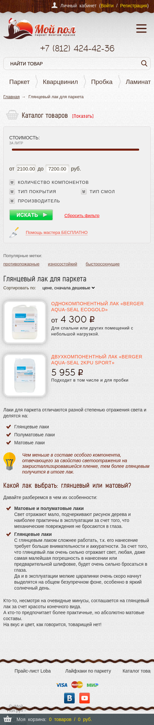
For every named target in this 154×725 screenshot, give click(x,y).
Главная (11, 96)
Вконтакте (69, 698)
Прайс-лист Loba (33, 671)
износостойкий (62, 263)
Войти (107, 5)
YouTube (84, 698)
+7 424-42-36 (77, 48)
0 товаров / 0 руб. (70, 719)
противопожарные (21, 263)
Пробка (102, 81)
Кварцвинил (60, 81)
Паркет (19, 81)
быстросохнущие (103, 263)
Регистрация (133, 5)
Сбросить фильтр (81, 215)
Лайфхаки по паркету (88, 671)
